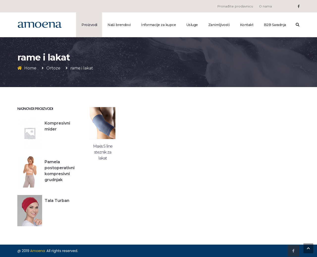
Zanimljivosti (219, 25)
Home (30, 68)
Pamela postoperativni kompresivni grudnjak (60, 171)
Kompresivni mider (57, 126)
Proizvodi (89, 25)
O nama (265, 6)
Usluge (192, 25)
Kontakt (247, 25)
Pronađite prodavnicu (235, 6)
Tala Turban (57, 200)
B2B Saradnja (275, 25)
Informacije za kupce (158, 25)
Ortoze (53, 68)
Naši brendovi (119, 25)
